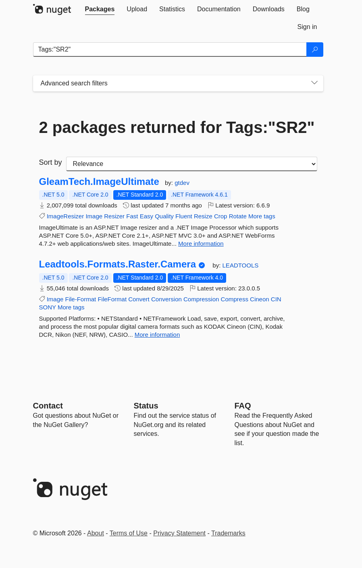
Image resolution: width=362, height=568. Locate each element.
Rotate (238, 216)
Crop (220, 216)
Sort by (50, 162)
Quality (164, 216)
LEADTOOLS (241, 265)
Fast (132, 216)
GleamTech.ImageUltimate (99, 181)
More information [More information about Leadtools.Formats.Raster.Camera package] (157, 334)
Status (146, 405)
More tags (261, 216)
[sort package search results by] (191, 164)
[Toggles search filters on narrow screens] (314, 83)
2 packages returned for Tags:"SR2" (177, 127)
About (95, 533)
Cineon (259, 299)
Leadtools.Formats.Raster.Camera (117, 264)
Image (93, 216)
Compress (234, 299)
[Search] (314, 49)
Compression (201, 299)
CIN (276, 299)
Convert (139, 299)
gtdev (182, 182)
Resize (203, 216)
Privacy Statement (179, 533)
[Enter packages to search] (170, 49)
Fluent (183, 216)
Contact (48, 405)
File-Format (80, 299)
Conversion (166, 299)
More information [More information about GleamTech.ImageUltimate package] (201, 243)
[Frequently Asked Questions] (243, 405)
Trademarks (228, 533)
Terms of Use (129, 533)
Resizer (114, 216)
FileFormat (112, 299)
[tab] (100, 9)
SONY (47, 307)
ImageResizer (65, 216)
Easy (146, 216)
